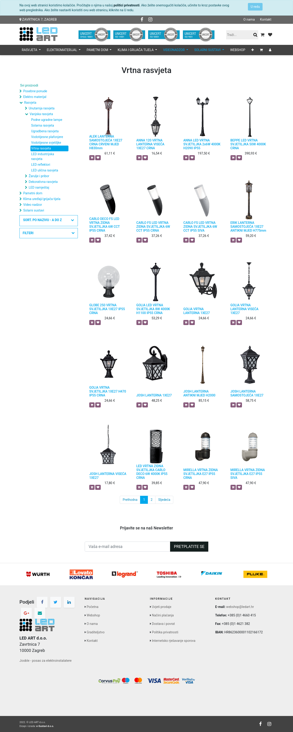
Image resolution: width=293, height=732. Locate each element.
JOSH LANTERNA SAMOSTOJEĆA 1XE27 (247, 393)
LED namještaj (39, 187)
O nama (249, 20)
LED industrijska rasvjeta (42, 156)
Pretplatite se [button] (189, 546)
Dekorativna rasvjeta (43, 182)
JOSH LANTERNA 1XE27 (154, 395)
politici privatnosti (126, 5)
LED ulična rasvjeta (44, 170)
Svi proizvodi (29, 85)
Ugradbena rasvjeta (45, 131)
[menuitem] (237, 50)
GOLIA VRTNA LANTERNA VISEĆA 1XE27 (245, 309)
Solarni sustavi (33, 210)
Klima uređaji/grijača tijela (41, 199)
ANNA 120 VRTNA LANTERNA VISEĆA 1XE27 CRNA (150, 144)
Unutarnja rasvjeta (41, 108)
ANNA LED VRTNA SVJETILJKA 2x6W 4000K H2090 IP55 (201, 144)
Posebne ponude (35, 91)
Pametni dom (32, 193)
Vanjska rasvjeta (41, 114)
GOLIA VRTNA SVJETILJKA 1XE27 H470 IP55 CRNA (107, 391)
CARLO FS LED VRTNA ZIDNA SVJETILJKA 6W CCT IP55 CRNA (153, 226)
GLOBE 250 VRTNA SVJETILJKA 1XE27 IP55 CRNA (107, 309)
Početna (92, 607)
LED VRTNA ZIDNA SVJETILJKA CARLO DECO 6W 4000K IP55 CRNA (152, 471)
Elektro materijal (34, 97)
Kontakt (265, 20)
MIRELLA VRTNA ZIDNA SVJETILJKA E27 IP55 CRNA (200, 474)
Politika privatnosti (165, 632)
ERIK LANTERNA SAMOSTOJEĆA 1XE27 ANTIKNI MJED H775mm (248, 226)
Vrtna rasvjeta (41, 148)
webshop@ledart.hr (240, 607)
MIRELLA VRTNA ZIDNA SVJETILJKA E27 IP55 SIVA (248, 474)
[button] (252, 50)
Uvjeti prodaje (161, 607)
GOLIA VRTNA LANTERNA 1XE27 (196, 311)
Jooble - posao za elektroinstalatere (45, 661)
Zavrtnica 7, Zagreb (38, 20)
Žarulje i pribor (39, 176)
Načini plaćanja (163, 615)
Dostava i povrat (163, 624)
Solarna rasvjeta (42, 125)
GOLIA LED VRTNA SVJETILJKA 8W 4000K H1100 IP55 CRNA (153, 309)
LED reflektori (40, 164)
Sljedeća (164, 500)
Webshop (93, 615)
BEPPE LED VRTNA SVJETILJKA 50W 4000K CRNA (248, 144)
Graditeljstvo (95, 632)
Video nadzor (32, 204)
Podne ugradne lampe (46, 120)
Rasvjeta (30, 102)
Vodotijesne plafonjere (47, 137)
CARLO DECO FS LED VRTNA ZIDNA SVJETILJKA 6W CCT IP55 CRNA (104, 224)
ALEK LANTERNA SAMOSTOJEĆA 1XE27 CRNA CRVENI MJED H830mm (105, 142)
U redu (255, 6)
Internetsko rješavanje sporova (173, 641)
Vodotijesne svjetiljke (46, 142)
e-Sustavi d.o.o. (45, 726)
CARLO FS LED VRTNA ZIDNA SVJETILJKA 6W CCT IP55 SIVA (200, 226)
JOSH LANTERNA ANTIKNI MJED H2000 (199, 393)
